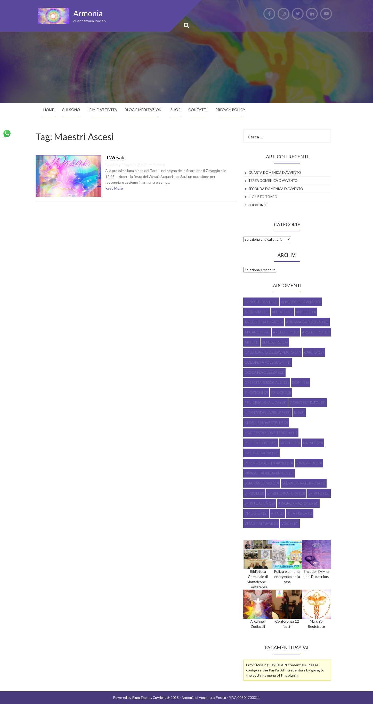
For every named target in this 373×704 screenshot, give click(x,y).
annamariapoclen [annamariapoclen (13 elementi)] (307, 322)
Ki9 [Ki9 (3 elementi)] (299, 412)
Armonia (88, 13)
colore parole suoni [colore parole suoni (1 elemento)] (267, 362)
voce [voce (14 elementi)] (289, 523)
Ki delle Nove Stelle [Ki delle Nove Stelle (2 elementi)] (266, 422)
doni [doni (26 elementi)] (300, 382)
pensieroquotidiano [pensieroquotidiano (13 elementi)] (269, 463)
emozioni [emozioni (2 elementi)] (256, 392)
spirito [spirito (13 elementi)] (319, 493)
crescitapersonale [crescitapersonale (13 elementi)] (267, 382)
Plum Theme (141, 697)
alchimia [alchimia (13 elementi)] (257, 312)
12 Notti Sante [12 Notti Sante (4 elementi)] (261, 302)
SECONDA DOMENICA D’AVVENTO (275, 189)
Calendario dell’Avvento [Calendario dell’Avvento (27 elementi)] (273, 352)
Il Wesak (114, 157)
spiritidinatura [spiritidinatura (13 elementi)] (286, 493)
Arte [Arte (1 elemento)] (251, 342)
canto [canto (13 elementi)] (314, 352)
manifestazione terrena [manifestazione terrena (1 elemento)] (271, 433)
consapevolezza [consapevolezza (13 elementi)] (264, 372)
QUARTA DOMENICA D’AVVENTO (274, 172)
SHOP (176, 109)
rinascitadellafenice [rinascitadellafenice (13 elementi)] (269, 473)
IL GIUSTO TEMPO (262, 197)
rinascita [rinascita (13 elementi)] (309, 463)
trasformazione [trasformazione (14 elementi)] (298, 503)
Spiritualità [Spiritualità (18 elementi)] (260, 503)
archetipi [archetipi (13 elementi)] (286, 332)
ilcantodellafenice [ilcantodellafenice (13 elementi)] (267, 412)
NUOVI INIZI (257, 205)
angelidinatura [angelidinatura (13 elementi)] (264, 322)
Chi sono (71, 109)
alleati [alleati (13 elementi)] (282, 312)
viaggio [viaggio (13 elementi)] (256, 513)
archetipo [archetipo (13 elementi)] (316, 332)
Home (48, 109)
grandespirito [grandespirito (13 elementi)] (308, 402)
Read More (114, 188)
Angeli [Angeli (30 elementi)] (306, 312)
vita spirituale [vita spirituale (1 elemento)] (261, 523)
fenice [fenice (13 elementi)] (281, 392)
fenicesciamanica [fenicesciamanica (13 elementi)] (265, 402)
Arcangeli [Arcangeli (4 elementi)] (257, 332)
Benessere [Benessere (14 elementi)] (275, 342)
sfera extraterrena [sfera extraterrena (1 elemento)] (303, 483)
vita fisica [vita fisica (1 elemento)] (299, 513)
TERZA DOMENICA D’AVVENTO (273, 180)
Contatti (198, 109)
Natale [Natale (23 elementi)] (313, 443)
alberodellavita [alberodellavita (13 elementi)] (301, 302)
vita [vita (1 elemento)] (277, 513)
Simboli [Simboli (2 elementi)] (254, 493)
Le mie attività (102, 109)
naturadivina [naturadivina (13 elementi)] (261, 453)
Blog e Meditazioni (144, 109)
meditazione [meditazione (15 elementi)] (261, 443)
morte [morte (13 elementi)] (290, 443)
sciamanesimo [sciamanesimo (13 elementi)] (262, 483)
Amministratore (155, 164)
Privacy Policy (230, 109)
